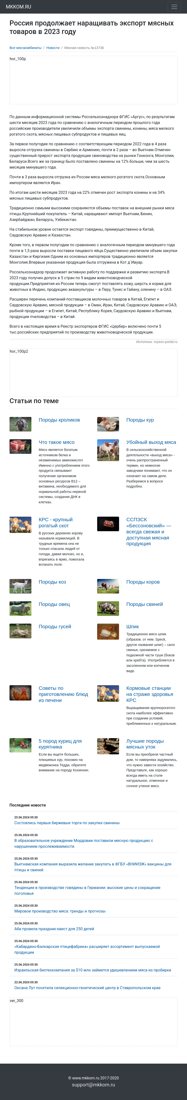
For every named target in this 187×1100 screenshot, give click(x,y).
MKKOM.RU (18, 7)
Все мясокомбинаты (25, 48)
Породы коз (52, 582)
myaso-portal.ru (166, 342)
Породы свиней (144, 604)
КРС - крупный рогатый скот (56, 522)
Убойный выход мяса (151, 442)
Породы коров (143, 582)
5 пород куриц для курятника (60, 744)
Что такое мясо (57, 442)
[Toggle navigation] (174, 7)
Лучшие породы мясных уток (145, 744)
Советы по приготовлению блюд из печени (63, 694)
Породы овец (54, 604)
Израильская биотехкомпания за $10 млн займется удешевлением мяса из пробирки (92, 970)
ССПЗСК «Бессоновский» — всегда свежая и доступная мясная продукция (148, 531)
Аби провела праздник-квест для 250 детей (54, 929)
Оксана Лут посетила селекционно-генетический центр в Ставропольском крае (87, 988)
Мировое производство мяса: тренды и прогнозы (60, 911)
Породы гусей (55, 626)
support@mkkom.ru (93, 1085)
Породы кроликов (59, 420)
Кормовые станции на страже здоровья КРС (149, 694)
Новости (52, 48)
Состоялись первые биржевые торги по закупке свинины (67, 823)
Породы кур (140, 420)
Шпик (132, 626)
